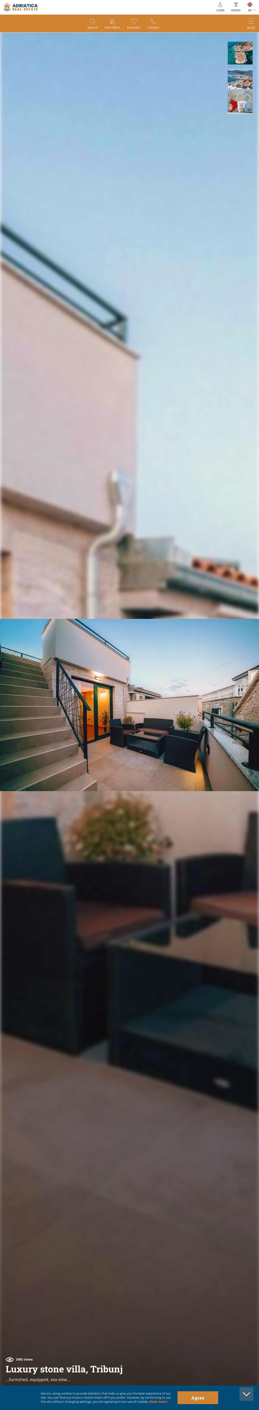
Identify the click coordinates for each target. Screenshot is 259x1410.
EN (249, 10)
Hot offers (112, 27)
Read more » (159, 1401)
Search (92, 27)
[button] (240, 53)
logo (20, 7)
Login (220, 10)
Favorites (134, 27)
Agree (197, 1398)
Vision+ (236, 10)
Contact (153, 27)
